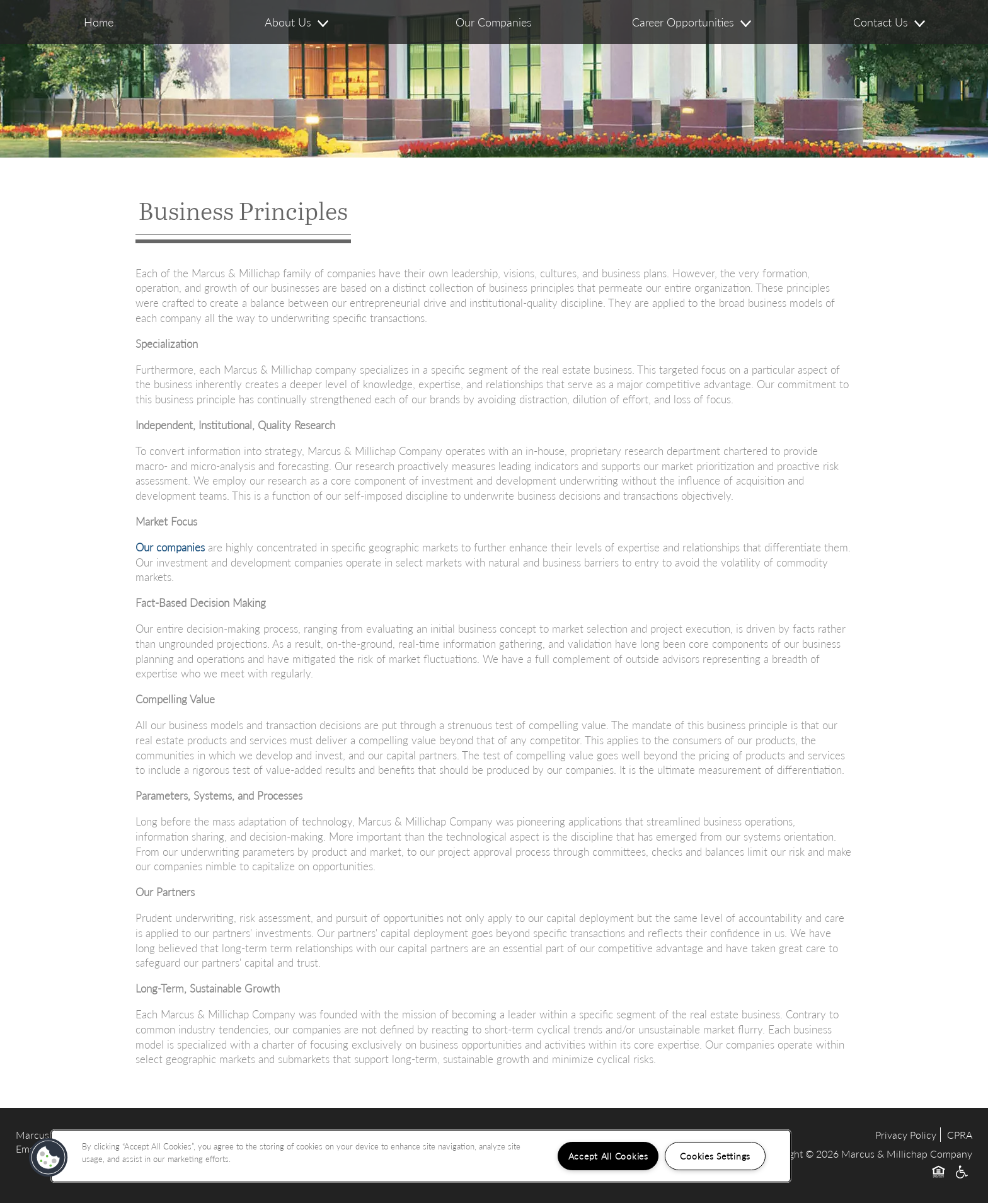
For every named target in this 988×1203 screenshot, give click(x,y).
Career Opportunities (691, 22)
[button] (48, 1157)
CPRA (959, 1134)
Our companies (170, 547)
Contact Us (889, 22)
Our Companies (494, 22)
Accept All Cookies (608, 1155)
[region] (420, 1156)
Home (98, 22)
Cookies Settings (715, 1155)
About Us (296, 22)
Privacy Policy (905, 1134)
